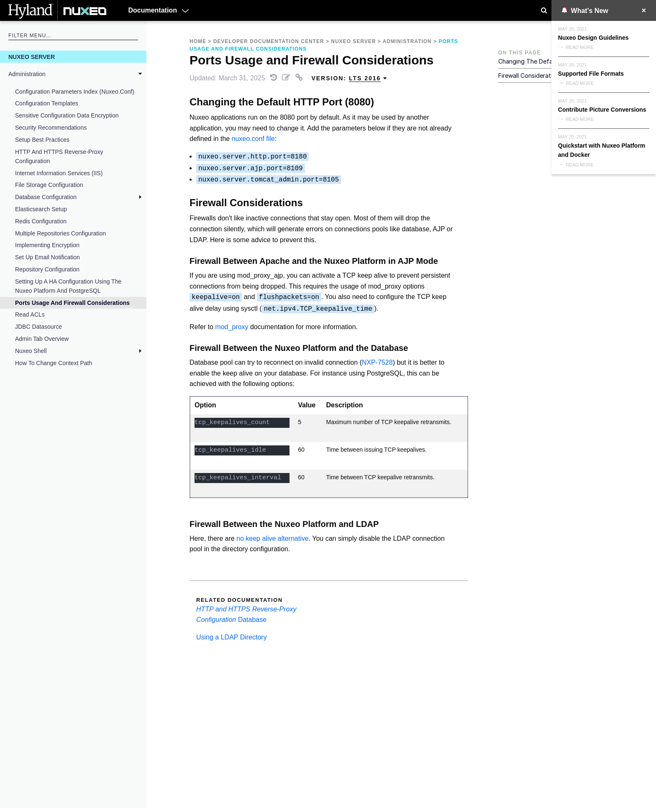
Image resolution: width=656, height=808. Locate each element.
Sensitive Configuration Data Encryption (66, 115)
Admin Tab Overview (42, 338)
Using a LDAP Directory (231, 637)
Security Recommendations (51, 127)
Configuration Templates (46, 103)
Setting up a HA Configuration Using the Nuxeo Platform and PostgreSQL (68, 286)
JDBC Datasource (38, 326)
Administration (27, 74)
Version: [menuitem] (349, 78)
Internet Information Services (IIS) (58, 173)
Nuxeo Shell (31, 351)
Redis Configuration (41, 221)
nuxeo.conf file (253, 138)
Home (198, 41)
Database (252, 619)
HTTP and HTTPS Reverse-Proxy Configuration (59, 156)
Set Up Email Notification (47, 257)
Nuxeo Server (31, 57)
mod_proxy (231, 326)
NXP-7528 (377, 362)
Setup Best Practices (42, 139)
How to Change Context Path (53, 363)
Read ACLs (30, 314)
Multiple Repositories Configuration (60, 233)
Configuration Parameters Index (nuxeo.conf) (74, 91)
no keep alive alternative (272, 538)
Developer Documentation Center (268, 41)
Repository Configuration (47, 269)
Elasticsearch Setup (41, 209)
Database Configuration (46, 197)
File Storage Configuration (49, 185)
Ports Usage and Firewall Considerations (72, 302)
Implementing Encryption (47, 245)
